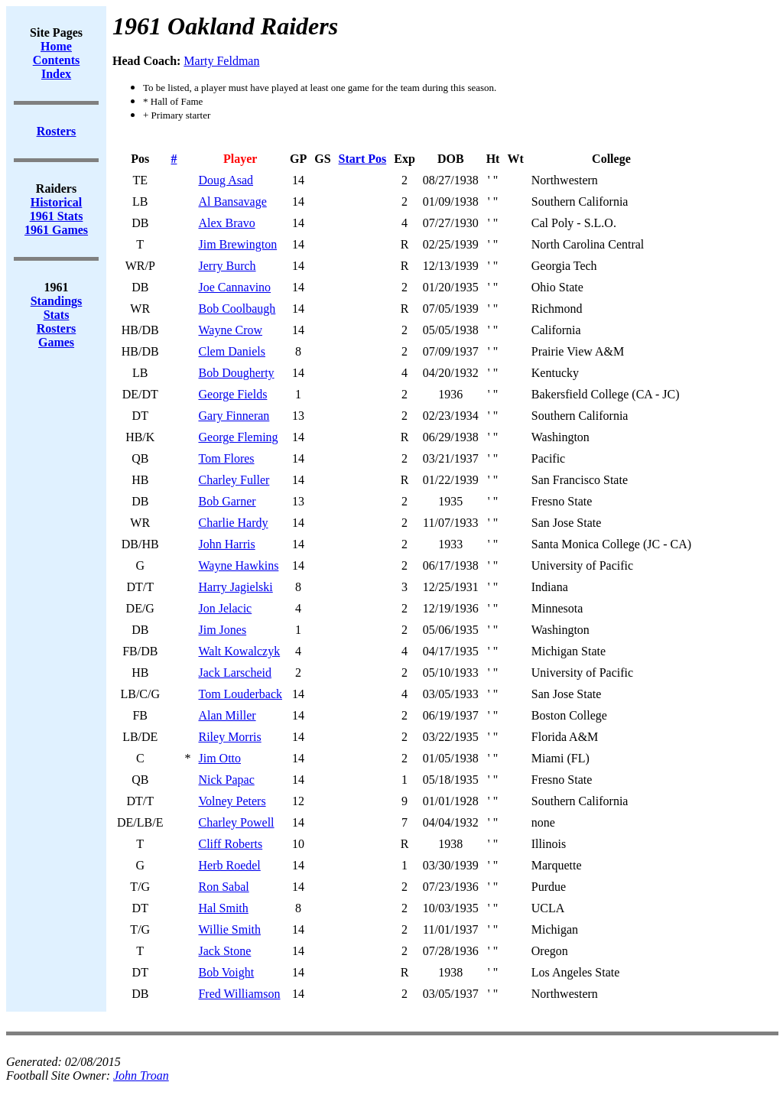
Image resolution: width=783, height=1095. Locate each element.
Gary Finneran (233, 415)
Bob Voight (226, 972)
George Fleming (238, 437)
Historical (57, 202)
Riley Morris (229, 736)
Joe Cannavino (234, 287)
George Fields (232, 394)
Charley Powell (236, 822)
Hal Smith (223, 908)
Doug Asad (225, 180)
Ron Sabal (223, 886)
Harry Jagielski (235, 586)
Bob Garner (226, 501)
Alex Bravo (226, 222)
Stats (57, 314)
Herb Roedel (229, 865)
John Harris (226, 544)
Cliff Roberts (230, 843)
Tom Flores (226, 458)
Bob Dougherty (236, 372)
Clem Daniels (231, 351)
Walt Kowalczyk (239, 651)
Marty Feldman (221, 60)
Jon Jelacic (225, 608)
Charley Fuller (233, 479)
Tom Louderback (240, 693)
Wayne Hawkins (238, 565)
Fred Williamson (239, 993)
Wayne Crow (230, 329)
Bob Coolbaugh (236, 308)
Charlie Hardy (233, 522)
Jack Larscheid (234, 672)
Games (56, 342)
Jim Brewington (237, 244)
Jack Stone (224, 950)
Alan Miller (226, 715)
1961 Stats (56, 216)
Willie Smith (229, 929)
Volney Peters (231, 800)
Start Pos (363, 158)
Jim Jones (222, 629)
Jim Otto (219, 758)
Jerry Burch (226, 265)
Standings (57, 300)
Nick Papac (226, 779)
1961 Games (56, 229)
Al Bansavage (232, 201)
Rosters (56, 328)
